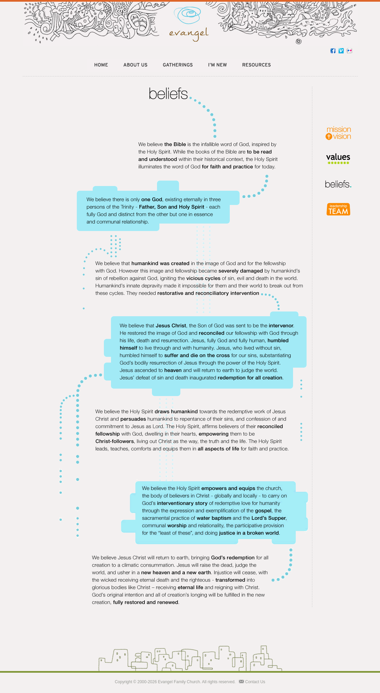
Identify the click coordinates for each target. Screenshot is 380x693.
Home (101, 65)
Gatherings (177, 65)
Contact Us (255, 681)
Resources (256, 65)
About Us (135, 65)
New (217, 65)
